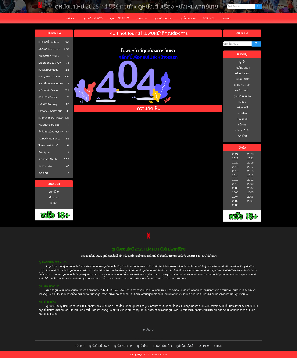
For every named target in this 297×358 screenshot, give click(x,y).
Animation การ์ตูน (48, 56)
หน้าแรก (71, 18)
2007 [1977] (250, 188)
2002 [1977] (235, 200)
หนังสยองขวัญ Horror (50, 118)
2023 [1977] (250, 154)
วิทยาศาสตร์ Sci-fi (48, 145)
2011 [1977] (250, 179)
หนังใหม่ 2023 (242, 73)
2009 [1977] (250, 183)
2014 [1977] (235, 175)
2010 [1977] (235, 183)
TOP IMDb (209, 18)
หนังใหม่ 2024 (242, 68)
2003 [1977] (250, 196)
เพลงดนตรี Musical (49, 125)
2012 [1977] (235, 179)
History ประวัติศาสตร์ (50, 111)
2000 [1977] (235, 205)
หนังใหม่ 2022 (242, 79)
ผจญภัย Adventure (49, 49)
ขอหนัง (226, 18)
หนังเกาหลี (242, 108)
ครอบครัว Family (47, 97)
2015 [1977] (250, 171)
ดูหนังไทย (141, 18)
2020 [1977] (235, 162)
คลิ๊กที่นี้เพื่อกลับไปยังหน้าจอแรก (148, 57)
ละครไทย (43, 173)
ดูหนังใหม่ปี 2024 (93, 18)
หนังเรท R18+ (242, 130)
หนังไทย (242, 125)
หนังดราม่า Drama (48, 90)
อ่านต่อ (150, 330)
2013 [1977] (250, 175)
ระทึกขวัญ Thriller (48, 159)
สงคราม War (45, 166)
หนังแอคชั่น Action (48, 42)
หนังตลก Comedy (48, 70)
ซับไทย (53, 203)
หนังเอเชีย (242, 119)
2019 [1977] (250, 162)
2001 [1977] (250, 200)
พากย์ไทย (54, 192)
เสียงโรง (54, 197)
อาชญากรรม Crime (49, 77)
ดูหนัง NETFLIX (119, 18)
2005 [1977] (250, 192)
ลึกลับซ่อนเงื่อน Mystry (50, 132)
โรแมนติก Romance (49, 139)
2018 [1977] (235, 166)
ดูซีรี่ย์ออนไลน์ (188, 18)
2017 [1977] (250, 166)
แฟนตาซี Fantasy (47, 104)
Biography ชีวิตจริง (49, 63)
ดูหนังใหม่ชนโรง (163, 18)
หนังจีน (242, 102)
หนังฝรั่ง (242, 113)
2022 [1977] (235, 158)
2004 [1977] (235, 196)
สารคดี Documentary (50, 84)
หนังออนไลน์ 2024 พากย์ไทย (148, 338)
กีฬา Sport (44, 152)
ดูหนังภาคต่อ (242, 91)
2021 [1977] (250, 158)
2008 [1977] (235, 188)
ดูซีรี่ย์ (242, 62)
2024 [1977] (235, 154)
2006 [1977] (235, 192)
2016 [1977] (235, 171)
